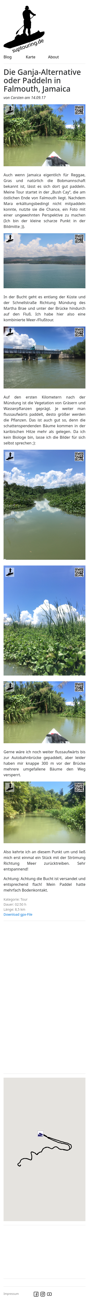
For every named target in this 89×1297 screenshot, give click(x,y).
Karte (30, 57)
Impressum (11, 1294)
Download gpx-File (18, 914)
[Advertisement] (39, 996)
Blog (8, 57)
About (53, 57)
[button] (45, 1139)
